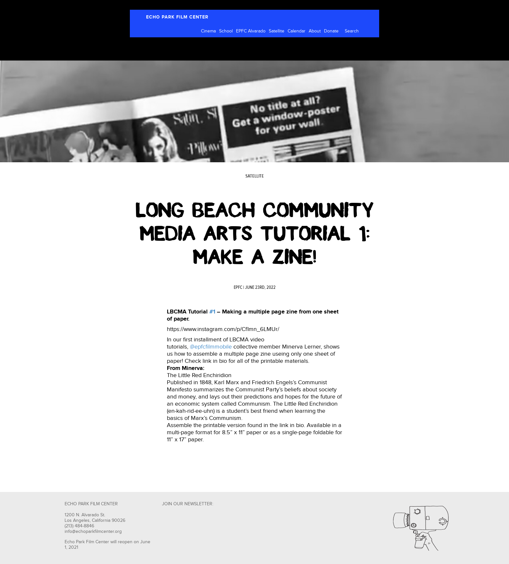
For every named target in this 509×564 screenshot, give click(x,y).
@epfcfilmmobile (211, 346)
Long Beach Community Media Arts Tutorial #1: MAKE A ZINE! (255, 233)
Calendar (296, 31)
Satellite (276, 31)
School (226, 31)
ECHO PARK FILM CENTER (177, 17)
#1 (212, 311)
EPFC (238, 287)
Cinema (208, 31)
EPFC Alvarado (251, 31)
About (315, 31)
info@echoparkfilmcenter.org (93, 531)
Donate (331, 31)
